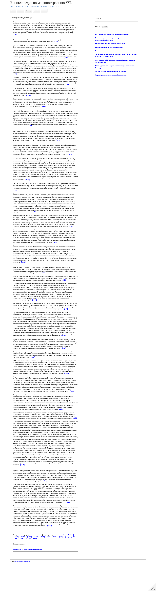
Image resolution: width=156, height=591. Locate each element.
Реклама (47, 11)
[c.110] (50, 565)
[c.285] (62, 565)
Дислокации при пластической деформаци (108, 47)
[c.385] (40, 567)
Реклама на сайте (29, 590)
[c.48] (18, 565)
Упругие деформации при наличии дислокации (110, 71)
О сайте (40, 11)
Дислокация (98, 51)
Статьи (16, 11)
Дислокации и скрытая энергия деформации (109, 44)
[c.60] (24, 565)
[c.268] (37, 565)
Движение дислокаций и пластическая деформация (111, 34)
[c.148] (72, 564)
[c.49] (69, 565)
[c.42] (66, 564)
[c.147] (27, 567)
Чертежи (24, 11)
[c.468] (47, 567)
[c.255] (33, 567)
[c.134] (43, 565)
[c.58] (74, 565)
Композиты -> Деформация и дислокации (30, 578)
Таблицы (32, 11)
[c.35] (56, 565)
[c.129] (30, 565)
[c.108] (20, 567)
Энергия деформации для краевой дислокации (110, 75)
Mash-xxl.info (20, 590)
